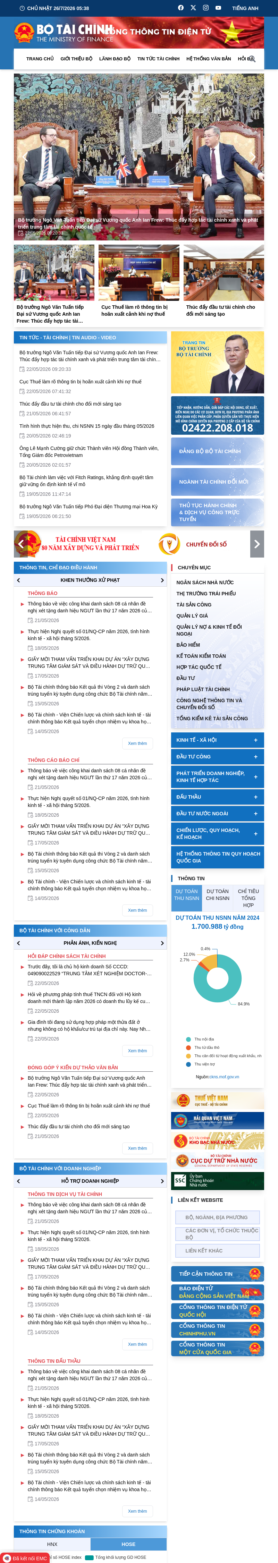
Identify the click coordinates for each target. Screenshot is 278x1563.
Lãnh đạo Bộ (114, 58)
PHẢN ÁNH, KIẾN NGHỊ (90, 943)
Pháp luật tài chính (203, 689)
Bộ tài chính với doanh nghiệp (60, 1168)
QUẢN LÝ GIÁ (192, 616)
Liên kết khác (204, 1251)
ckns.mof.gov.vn (224, 1076)
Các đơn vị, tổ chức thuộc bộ (222, 1234)
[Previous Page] (25, 156)
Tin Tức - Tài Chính (43, 337)
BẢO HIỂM (188, 645)
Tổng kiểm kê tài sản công (212, 718)
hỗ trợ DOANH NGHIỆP (90, 1181)
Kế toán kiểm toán (201, 656)
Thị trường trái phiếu (206, 593)
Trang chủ (40, 58)
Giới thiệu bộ (76, 58)
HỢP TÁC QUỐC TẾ (199, 667)
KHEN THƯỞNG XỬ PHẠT (90, 580)
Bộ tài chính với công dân (54, 930)
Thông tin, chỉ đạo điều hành (58, 567)
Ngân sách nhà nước (205, 582)
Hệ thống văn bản (208, 58)
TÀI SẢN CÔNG (194, 605)
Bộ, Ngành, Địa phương (217, 1217)
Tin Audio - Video (94, 337)
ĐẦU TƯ (186, 678)
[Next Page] (253, 156)
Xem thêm (137, 743)
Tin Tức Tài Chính (158, 58)
